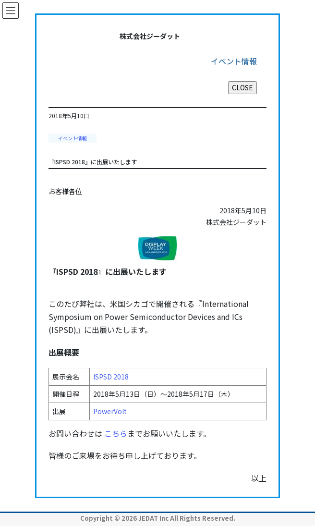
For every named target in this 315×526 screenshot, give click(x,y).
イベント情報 (72, 138)
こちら (115, 433)
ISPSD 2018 (111, 376)
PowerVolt (110, 411)
